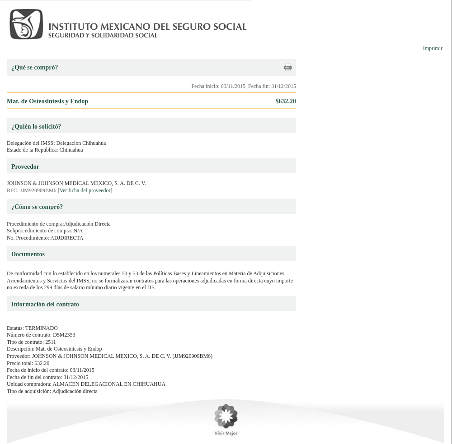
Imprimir (433, 48)
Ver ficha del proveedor (85, 190)
